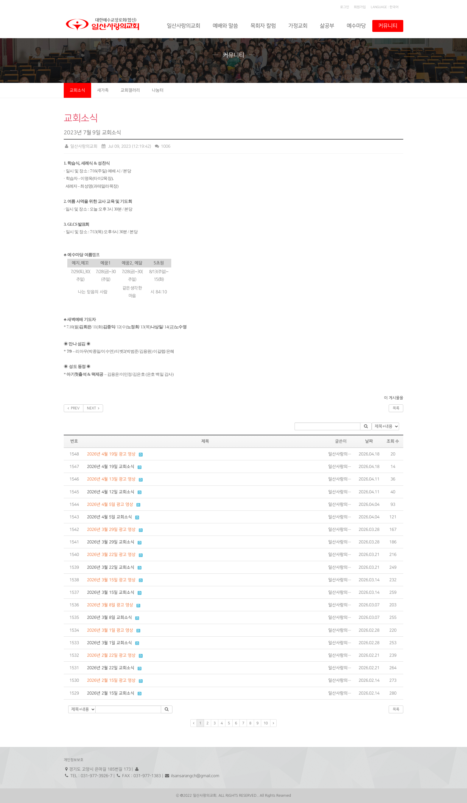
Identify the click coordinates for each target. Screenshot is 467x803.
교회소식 (77, 90)
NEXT (93, 408)
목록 (396, 408)
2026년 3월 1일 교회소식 (109, 642)
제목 (205, 441)
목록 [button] (396, 709)
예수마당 (356, 26)
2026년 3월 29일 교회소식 (110, 542)
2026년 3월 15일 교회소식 (110, 592)
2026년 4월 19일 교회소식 (110, 466)
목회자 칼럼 (263, 26)
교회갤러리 (130, 90)
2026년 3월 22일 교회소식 (110, 567)
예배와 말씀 (225, 26)
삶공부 (327, 26)
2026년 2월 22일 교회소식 (110, 668)
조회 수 (393, 441)
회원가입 (360, 7)
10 (266, 723)
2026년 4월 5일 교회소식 (109, 517)
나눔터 (158, 90)
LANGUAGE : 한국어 (384, 7)
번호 (74, 441)
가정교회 (297, 26)
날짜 (369, 441)
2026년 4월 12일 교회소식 (110, 492)
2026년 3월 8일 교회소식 (109, 617)
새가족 (103, 90)
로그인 (344, 7)
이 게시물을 (393, 398)
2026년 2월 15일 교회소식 (110, 693)
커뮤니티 (387, 26)
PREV (74, 408)
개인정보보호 (73, 760)
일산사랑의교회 (183, 26)
